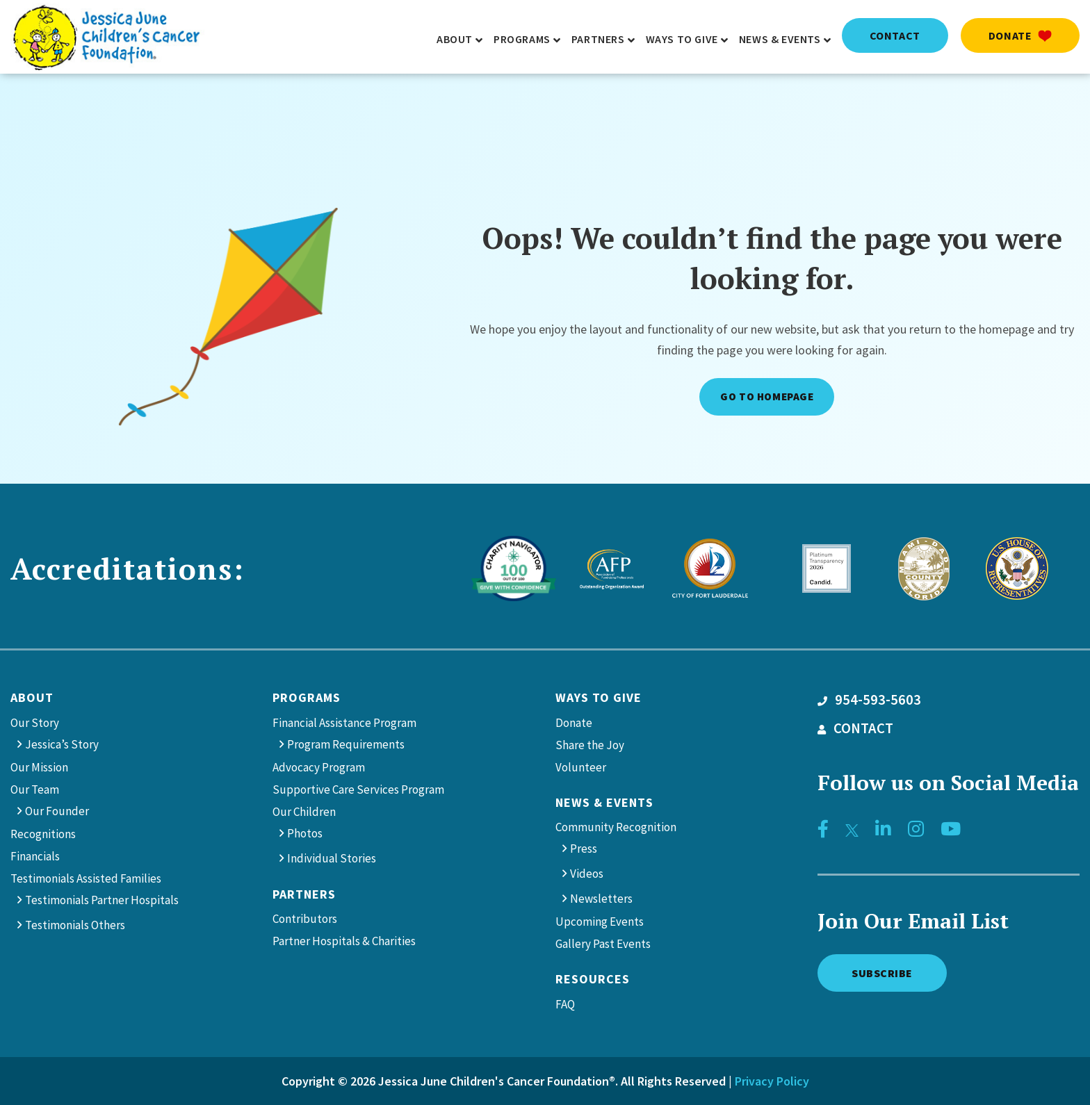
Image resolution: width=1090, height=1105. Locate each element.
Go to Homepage (766, 396)
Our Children (304, 811)
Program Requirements (346, 744)
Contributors (304, 918)
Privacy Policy (772, 1081)
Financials (35, 856)
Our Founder (57, 811)
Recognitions (43, 834)
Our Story (34, 722)
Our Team (34, 789)
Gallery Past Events (603, 943)
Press (583, 848)
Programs (306, 697)
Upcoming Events (599, 921)
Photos (305, 833)
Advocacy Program (318, 767)
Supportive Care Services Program (358, 789)
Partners (304, 894)
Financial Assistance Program (344, 722)
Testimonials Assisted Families (85, 878)
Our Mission (39, 767)
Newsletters (601, 898)
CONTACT (855, 728)
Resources (592, 979)
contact (895, 35)
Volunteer (580, 767)
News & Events (604, 802)
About (32, 697)
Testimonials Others (75, 925)
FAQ (565, 1004)
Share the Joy (589, 745)
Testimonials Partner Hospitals (102, 900)
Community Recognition (615, 827)
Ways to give (598, 697)
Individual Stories (331, 858)
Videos (586, 873)
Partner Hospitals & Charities (344, 941)
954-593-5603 (869, 700)
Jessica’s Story (62, 744)
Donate (1020, 35)
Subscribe (882, 972)
